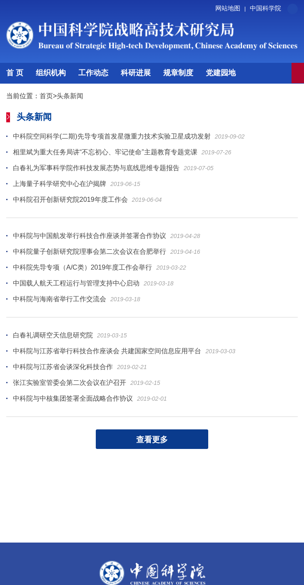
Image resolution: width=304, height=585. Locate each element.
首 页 (14, 73)
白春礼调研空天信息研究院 (53, 335)
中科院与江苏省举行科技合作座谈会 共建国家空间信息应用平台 (107, 350)
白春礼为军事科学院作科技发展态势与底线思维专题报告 (96, 167)
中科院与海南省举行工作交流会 (59, 298)
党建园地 (221, 73)
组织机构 (51, 73)
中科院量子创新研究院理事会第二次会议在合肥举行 (89, 251)
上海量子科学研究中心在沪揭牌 (59, 183)
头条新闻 (70, 95)
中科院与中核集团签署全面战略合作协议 (73, 398)
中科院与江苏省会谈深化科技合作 (63, 366)
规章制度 (178, 73)
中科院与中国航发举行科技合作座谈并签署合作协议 (89, 235)
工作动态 (93, 73)
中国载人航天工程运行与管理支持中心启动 (76, 283)
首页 (46, 95)
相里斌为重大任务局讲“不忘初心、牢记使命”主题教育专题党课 (105, 152)
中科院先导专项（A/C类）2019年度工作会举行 (82, 267)
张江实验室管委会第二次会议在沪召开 (69, 382)
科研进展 (136, 73)
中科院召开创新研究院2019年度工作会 (70, 199)
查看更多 (152, 439)
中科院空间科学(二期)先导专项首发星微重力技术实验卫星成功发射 (112, 136)
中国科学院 (265, 8)
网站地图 (231, 8)
